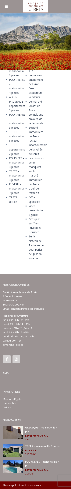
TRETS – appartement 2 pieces (17, 149)
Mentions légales (13, 399)
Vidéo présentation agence (36, 210)
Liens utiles (9, 403)
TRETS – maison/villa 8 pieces (16, 136)
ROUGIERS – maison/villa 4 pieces (16, 162)
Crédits (7, 407)
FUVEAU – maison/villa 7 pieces (16, 188)
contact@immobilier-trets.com (27, 308)
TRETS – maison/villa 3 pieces (16, 71)
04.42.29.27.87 (16, 304)
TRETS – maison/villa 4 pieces (16, 175)
